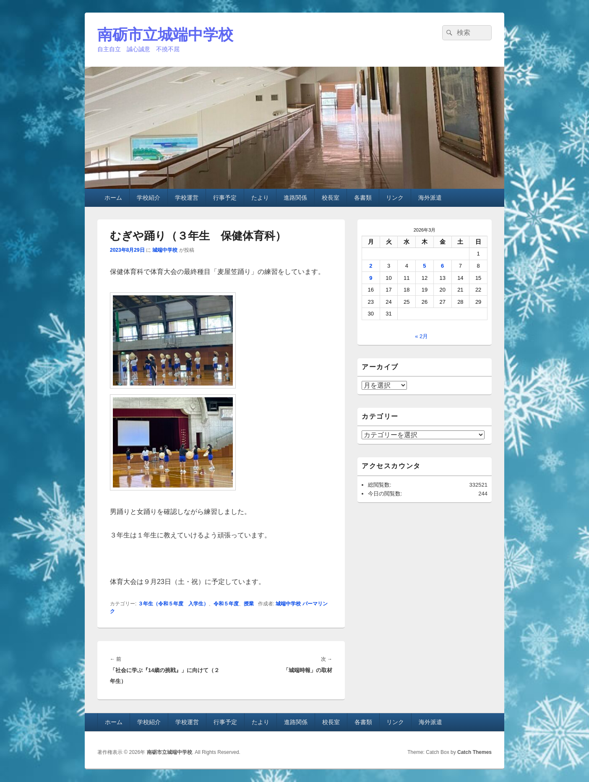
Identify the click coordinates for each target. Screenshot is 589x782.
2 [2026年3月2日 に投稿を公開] (370, 266)
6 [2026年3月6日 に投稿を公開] (442, 266)
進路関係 (295, 197)
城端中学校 (164, 250)
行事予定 (225, 197)
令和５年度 (226, 604)
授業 (249, 604)
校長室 (330, 197)
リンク (395, 197)
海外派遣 (430, 197)
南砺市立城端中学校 (165, 34)
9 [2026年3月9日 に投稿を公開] (370, 278)
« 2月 (421, 336)
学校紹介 (148, 197)
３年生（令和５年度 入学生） (173, 604)
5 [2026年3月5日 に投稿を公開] (424, 266)
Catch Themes (474, 752)
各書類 (363, 197)
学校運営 (186, 197)
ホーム (113, 197)
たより (260, 197)
